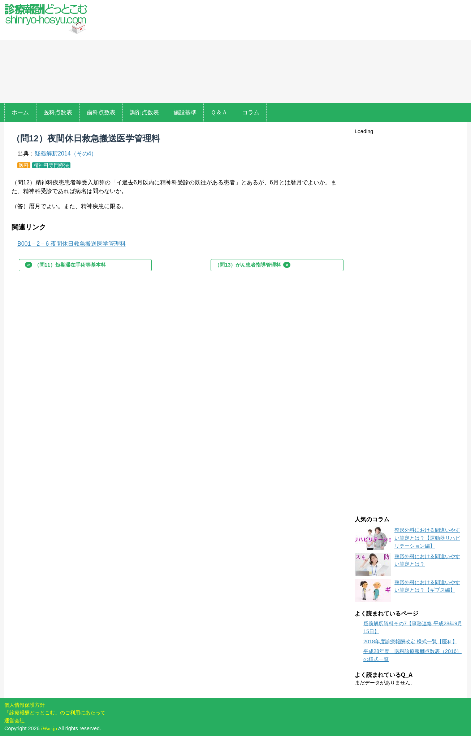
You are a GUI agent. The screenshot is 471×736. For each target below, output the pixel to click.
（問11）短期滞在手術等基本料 (65, 265)
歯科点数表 (101, 112)
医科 (24, 165)
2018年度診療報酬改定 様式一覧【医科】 (410, 641)
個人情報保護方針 (24, 705)
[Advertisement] (282, 52)
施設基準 (184, 112)
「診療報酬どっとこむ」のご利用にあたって (54, 712)
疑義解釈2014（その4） (66, 153)
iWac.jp (49, 728)
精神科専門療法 (51, 165)
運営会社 (14, 720)
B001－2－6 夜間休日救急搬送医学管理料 (71, 244)
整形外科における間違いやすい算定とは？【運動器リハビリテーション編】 (427, 537)
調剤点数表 (144, 112)
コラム (250, 112)
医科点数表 (57, 112)
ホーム (20, 112)
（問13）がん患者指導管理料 (252, 265)
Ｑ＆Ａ (219, 112)
